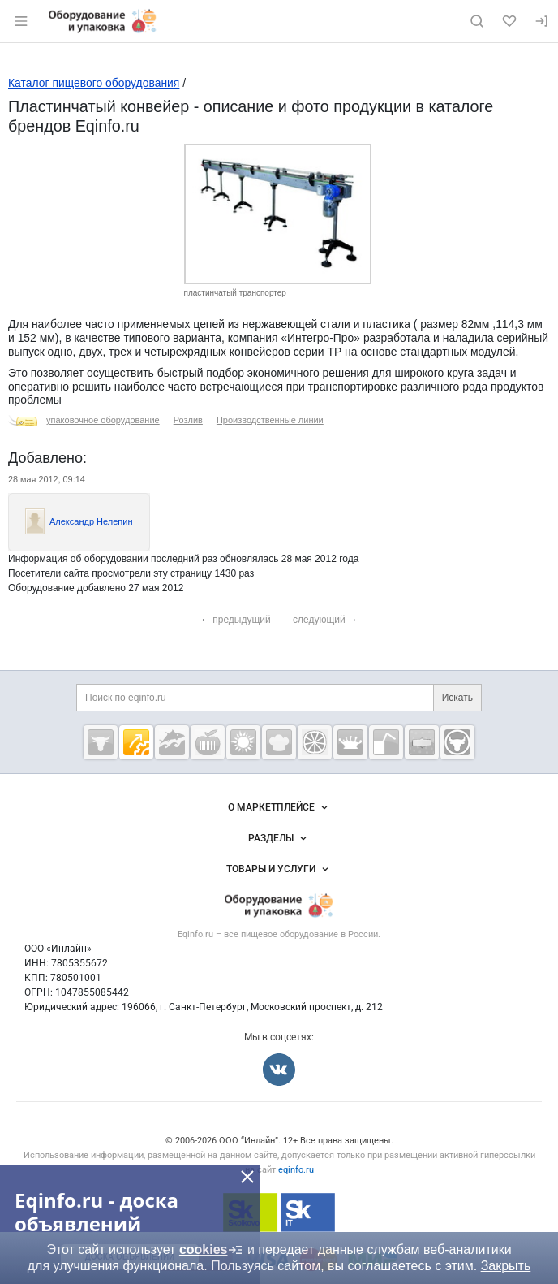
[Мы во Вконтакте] (279, 1069)
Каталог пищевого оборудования (93, 82)
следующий (319, 619)
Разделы (279, 838)
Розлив (188, 420)
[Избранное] (509, 21)
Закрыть (506, 1266)
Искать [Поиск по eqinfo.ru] (457, 697)
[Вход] (542, 21)
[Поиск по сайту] (477, 21)
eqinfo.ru (296, 1170)
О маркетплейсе (279, 807)
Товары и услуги (279, 868)
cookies (211, 1250)
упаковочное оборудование (103, 420)
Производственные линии (270, 420)
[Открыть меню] (21, 21)
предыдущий (241, 619)
